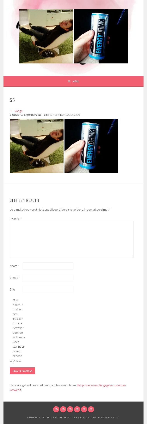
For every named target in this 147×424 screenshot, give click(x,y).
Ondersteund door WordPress (49, 417)
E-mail (15, 278)
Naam (14, 266)
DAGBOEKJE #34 (71, 115)
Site (12, 289)
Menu (75, 81)
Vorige (16, 111)
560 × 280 (53, 115)
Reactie (16, 219)
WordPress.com (108, 417)
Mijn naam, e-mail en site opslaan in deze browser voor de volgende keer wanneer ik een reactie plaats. (19, 330)
